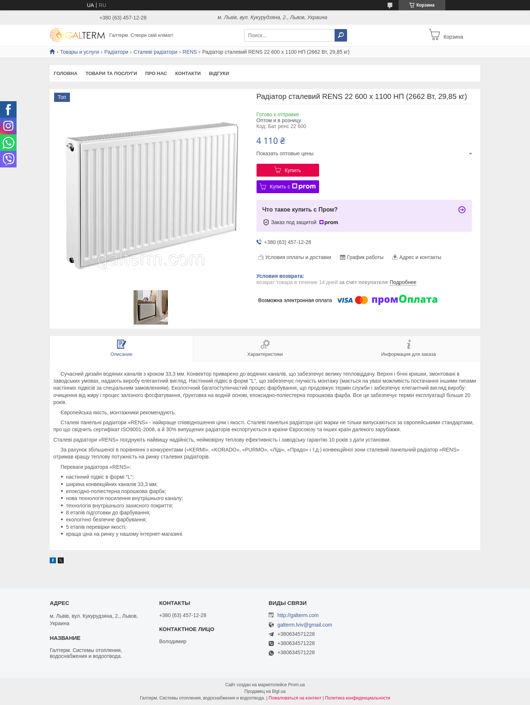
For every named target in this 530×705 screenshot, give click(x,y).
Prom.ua (296, 684)
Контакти (188, 73)
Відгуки (219, 73)
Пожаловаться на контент (295, 698)
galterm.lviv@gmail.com (305, 625)
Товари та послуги (111, 73)
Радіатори (116, 52)
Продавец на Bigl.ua (265, 691)
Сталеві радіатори (155, 52)
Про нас (156, 73)
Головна (65, 73)
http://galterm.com (298, 615)
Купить (293, 170)
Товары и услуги (79, 52)
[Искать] (341, 35)
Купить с (293, 186)
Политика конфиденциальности (357, 698)
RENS (190, 52)
